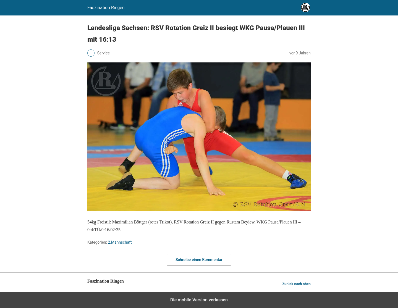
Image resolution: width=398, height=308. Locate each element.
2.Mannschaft (120, 242)
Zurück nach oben (296, 284)
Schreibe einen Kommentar (199, 259)
